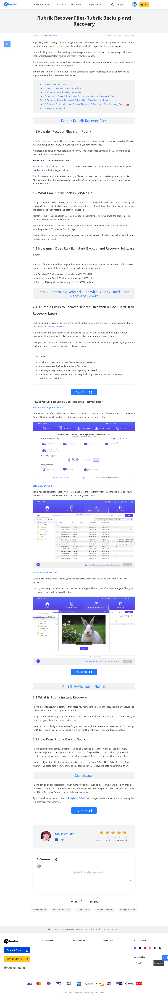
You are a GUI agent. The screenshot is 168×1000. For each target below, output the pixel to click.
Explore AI (94, 4)
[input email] (144, 963)
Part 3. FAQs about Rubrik (52, 108)
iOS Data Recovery (105, 909)
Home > (55, 929)
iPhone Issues (83, 909)
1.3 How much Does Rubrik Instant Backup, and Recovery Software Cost (78, 96)
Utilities (61, 4)
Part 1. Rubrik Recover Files (53, 84)
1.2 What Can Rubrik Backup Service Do (62, 92)
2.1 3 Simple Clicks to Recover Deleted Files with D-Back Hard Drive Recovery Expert (86, 104)
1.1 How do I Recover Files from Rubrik (62, 88)
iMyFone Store (17, 959)
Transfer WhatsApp (61, 909)
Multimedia (76, 4)
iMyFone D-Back (59, 326)
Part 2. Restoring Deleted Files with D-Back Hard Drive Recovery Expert (75, 100)
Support (120, 4)
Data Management (41, 4)
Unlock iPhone (39, 909)
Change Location (127, 909)
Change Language (16, 967)
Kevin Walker (64, 833)
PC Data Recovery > (67, 929)
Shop (144, 4)
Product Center (17, 950)
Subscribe (158, 963)
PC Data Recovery (49, 35)
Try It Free (84, 392)
